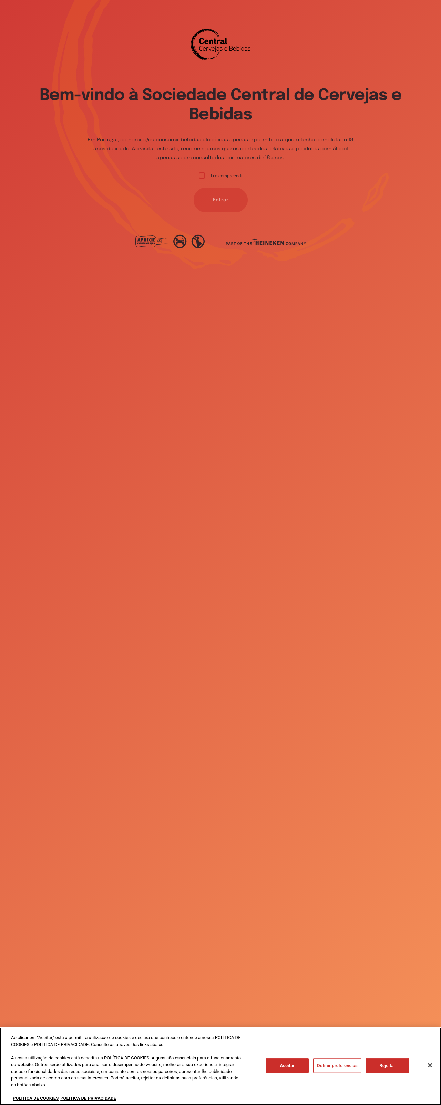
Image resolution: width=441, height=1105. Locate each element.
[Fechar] (430, 1071)
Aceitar (287, 1071)
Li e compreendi (220, 175)
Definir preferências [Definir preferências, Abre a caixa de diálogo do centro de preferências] (337, 1071)
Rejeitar (387, 1071)
